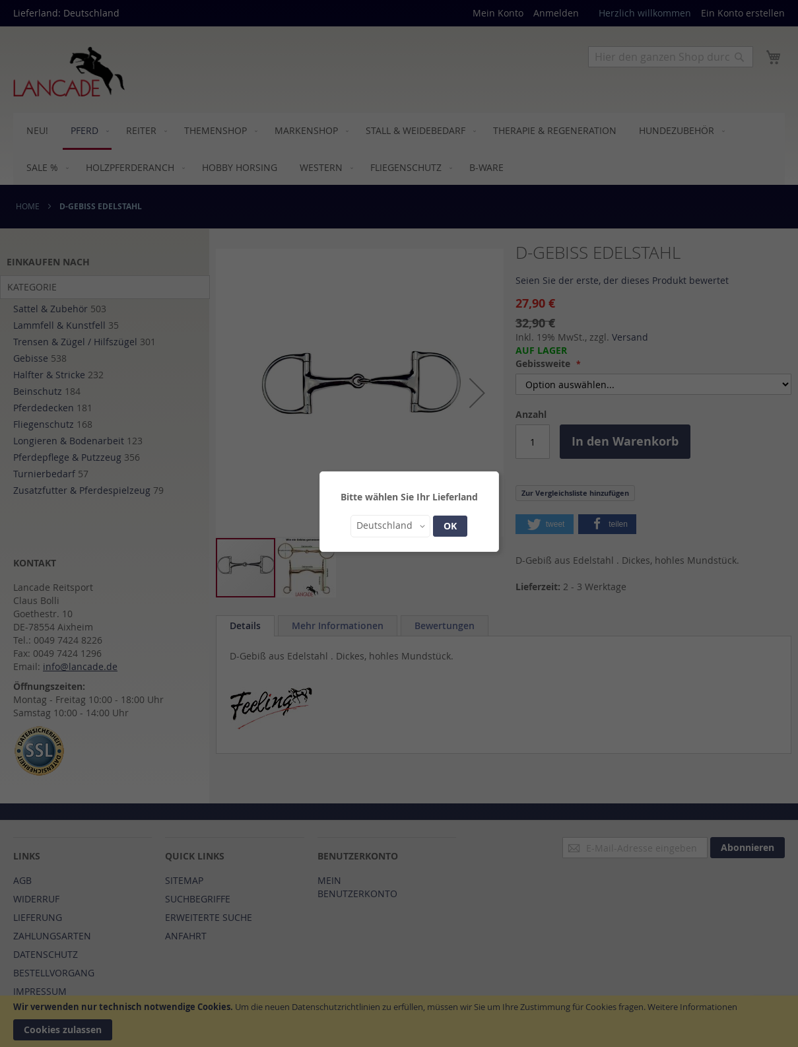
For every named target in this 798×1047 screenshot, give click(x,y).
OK (450, 526)
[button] (390, 526)
